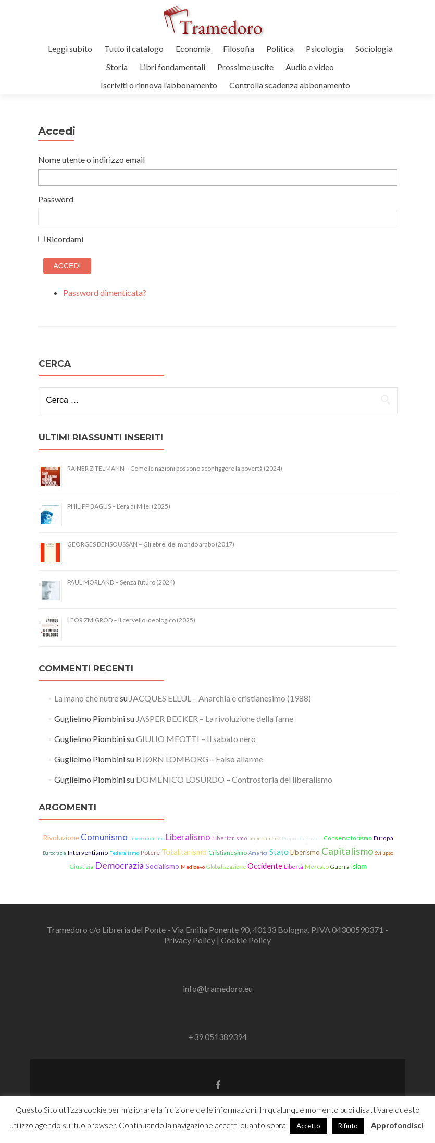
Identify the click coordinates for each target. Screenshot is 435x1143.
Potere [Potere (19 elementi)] (150, 852)
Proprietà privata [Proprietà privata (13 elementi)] (302, 838)
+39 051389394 (218, 1037)
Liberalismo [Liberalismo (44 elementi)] (188, 837)
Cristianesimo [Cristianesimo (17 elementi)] (227, 852)
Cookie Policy (246, 940)
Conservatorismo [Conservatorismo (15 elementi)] (348, 838)
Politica (280, 49)
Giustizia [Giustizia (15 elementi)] (81, 866)
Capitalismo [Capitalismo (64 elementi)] (347, 851)
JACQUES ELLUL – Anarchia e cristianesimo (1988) (220, 698)
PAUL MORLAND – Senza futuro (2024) (121, 582)
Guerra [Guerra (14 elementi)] (340, 867)
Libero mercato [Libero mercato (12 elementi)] (146, 838)
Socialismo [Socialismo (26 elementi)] (162, 866)
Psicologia (324, 49)
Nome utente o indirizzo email (91, 159)
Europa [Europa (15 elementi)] (383, 838)
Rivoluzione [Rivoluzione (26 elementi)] (61, 837)
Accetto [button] (308, 1126)
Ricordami (64, 239)
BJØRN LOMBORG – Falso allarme (199, 759)
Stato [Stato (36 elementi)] (279, 851)
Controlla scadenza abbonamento (289, 85)
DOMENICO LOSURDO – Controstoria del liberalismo (234, 779)
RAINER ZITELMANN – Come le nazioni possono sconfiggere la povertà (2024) (174, 468)
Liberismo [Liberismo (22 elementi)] (305, 852)
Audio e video (309, 67)
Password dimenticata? (104, 292)
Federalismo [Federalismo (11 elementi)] (124, 853)
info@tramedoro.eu (218, 988)
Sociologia (374, 49)
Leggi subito (70, 49)
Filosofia (238, 49)
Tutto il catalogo (134, 49)
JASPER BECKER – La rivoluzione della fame (214, 718)
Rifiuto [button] (348, 1126)
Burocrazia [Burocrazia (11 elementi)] (54, 853)
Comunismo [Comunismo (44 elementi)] (104, 837)
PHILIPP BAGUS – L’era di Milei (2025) (118, 506)
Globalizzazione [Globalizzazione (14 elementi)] (226, 867)
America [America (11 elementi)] (258, 853)
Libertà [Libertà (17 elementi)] (293, 866)
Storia (117, 67)
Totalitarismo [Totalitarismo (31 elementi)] (184, 851)
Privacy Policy (190, 940)
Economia (193, 49)
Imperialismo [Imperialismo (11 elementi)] (264, 838)
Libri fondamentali (172, 67)
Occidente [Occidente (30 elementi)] (264, 866)
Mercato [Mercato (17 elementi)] (317, 866)
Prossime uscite (245, 67)
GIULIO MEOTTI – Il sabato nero (196, 739)
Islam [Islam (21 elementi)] (359, 867)
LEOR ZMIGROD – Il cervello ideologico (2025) (131, 620)
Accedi (67, 266)
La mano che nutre (86, 698)
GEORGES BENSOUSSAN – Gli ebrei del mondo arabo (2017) (150, 544)
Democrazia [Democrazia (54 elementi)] (119, 865)
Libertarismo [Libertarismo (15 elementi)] (229, 838)
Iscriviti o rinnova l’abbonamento (159, 85)
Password (55, 199)
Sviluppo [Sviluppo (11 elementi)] (384, 853)
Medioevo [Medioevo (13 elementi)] (193, 867)
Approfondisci (397, 1125)
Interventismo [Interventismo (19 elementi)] (88, 852)
